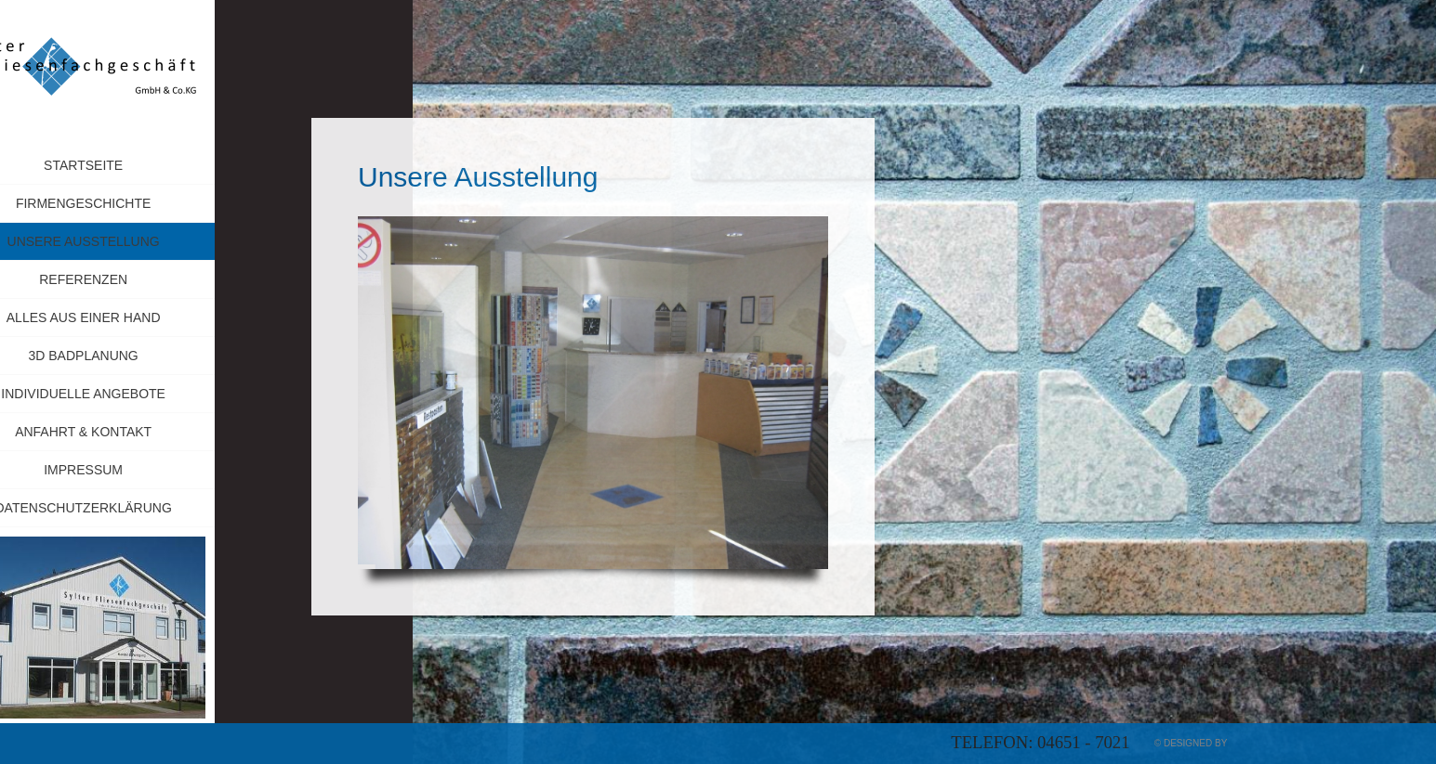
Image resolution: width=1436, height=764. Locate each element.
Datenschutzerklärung (131, 507)
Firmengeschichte (131, 203)
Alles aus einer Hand (132, 317)
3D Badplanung (131, 355)
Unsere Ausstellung (131, 241)
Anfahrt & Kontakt (131, 431)
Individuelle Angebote (131, 393)
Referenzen (131, 279)
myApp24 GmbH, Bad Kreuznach (1308, 743)
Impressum (177, 469)
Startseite (131, 165)
